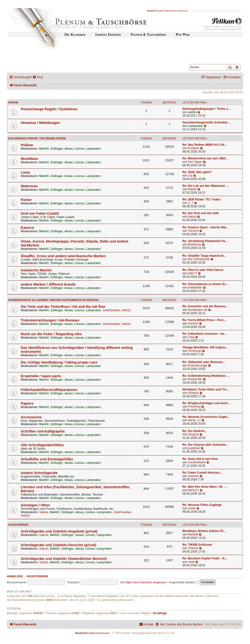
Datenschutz (170, 11)
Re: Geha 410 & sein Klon (200, 459)
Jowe (191, 562)
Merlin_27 (194, 420)
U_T (191, 203)
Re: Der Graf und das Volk (200, 213)
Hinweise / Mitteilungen (40, 123)
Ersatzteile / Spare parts (41, 376)
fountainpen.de (198, 309)
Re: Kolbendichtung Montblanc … (206, 376)
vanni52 (193, 323)
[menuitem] (37, 77)
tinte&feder (195, 287)
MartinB (193, 534)
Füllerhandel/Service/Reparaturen (49, 390)
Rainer (192, 189)
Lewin (192, 508)
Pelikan (27, 145)
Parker (26, 200)
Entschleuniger (198, 365)
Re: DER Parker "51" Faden (201, 199)
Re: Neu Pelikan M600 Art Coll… (204, 144)
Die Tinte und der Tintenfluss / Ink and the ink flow (63, 307)
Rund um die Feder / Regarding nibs (51, 334)
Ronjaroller (195, 379)
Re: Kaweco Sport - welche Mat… (205, 227)
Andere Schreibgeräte (39, 473)
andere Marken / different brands (48, 284)
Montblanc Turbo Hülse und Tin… (205, 389)
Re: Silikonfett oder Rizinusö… (204, 362)
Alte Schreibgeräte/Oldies (42, 445)
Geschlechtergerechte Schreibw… (206, 122)
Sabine (43, 512)
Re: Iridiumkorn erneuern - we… (204, 333)
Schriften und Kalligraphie (43, 431)
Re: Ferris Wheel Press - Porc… (204, 320)
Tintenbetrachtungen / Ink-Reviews (50, 320)
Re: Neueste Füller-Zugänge (202, 505)
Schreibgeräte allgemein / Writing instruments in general (53, 300)
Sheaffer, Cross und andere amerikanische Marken (63, 256)
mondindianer (197, 462)
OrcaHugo (194, 351)
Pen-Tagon (195, 162)
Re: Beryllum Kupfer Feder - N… (205, 558)
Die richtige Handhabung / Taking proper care (59, 362)
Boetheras (194, 244)
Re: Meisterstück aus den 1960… (205, 158)
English (160, 11)
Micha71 (193, 490)
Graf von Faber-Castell (40, 213)
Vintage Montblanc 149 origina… (205, 347)
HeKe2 (126, 310)
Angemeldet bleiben (183, 582)
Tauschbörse (18, 524)
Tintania (193, 548)
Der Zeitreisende (199, 259)
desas (69, 148)
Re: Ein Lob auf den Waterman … (205, 186)
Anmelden (15, 576)
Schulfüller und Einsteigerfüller (47, 459)
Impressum (182, 11)
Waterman (29, 186)
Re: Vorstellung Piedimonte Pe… (205, 241)
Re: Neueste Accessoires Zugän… (206, 417)
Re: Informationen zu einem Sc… (205, 284)
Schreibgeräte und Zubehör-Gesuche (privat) (58, 545)
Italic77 (192, 273)
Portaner (193, 148)
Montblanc (30, 159)
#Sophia (193, 393)
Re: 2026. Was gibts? (197, 172)
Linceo (79, 148)
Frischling (194, 406)
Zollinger (57, 148)
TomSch (193, 231)
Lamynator (195, 126)
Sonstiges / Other (35, 505)
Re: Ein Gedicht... (194, 431)
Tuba (191, 337)
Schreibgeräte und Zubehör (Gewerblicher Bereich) (64, 559)
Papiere (27, 403)
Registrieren (37, 576)
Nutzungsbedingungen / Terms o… (206, 109)
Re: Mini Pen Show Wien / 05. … (204, 487)
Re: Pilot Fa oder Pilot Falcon (202, 270)
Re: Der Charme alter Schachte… (205, 444)
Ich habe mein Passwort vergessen (143, 582)
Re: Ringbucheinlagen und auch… (206, 403)
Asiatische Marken (36, 270)
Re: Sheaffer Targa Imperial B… (204, 255)
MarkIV (44, 148)
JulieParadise (111, 310)
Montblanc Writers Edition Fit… (204, 531)
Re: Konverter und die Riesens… (205, 306)
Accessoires (31, 417)
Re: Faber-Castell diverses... (202, 472)
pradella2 (194, 448)
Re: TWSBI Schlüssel (197, 544)
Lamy (25, 172)
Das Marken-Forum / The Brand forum (37, 138)
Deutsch (151, 11)
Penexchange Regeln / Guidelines (49, 109)
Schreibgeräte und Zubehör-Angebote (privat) (59, 531)
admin (192, 112)
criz (190, 175)
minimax (193, 476)
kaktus (192, 216)
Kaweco (27, 228)
